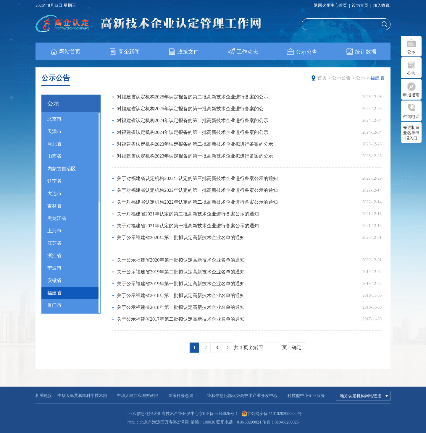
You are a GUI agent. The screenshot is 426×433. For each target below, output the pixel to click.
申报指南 (411, 95)
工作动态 (242, 51)
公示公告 (301, 52)
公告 (411, 73)
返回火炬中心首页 (330, 5)
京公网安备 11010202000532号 (274, 413)
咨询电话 (411, 116)
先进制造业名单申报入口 (411, 132)
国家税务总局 (180, 395)
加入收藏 (381, 5)
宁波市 (54, 267)
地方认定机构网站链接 (364, 395)
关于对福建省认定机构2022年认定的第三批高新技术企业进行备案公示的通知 (197, 178)
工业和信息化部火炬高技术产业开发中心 (240, 395)
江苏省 (54, 243)
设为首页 (360, 5)
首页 (322, 77)
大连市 (54, 193)
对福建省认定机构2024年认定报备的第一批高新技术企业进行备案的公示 (192, 132)
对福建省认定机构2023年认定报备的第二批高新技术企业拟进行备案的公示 (195, 144)
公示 (411, 52)
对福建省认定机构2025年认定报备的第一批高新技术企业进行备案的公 (190, 108)
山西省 (54, 156)
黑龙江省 (56, 218)
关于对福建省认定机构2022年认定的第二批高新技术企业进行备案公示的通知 (197, 202)
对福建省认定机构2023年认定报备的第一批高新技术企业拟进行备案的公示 (195, 155)
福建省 (54, 292)
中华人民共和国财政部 (137, 395)
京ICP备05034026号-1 (218, 413)
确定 (296, 347)
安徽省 (54, 280)
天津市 (54, 131)
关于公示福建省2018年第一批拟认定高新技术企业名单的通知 (181, 307)
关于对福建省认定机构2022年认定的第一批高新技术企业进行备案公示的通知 (197, 190)
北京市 (54, 118)
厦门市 (54, 305)
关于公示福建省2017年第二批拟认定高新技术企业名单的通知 (181, 319)
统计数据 (361, 51)
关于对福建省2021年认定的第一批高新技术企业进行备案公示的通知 (188, 225)
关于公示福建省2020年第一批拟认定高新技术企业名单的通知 (181, 259)
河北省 (54, 143)
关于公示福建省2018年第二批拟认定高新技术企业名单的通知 (181, 295)
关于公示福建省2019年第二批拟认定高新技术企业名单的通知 (181, 271)
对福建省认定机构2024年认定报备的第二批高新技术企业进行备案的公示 (192, 120)
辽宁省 (54, 181)
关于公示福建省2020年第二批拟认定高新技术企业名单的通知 (181, 237)
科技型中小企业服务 (306, 395)
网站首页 (65, 51)
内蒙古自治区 (61, 168)
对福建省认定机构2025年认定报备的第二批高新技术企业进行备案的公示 (192, 96)
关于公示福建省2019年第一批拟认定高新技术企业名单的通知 (181, 283)
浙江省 (54, 255)
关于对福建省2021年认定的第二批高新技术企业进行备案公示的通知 (188, 213)
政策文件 (183, 51)
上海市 (54, 230)
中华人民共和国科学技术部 (82, 395)
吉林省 (54, 205)
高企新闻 (124, 51)
